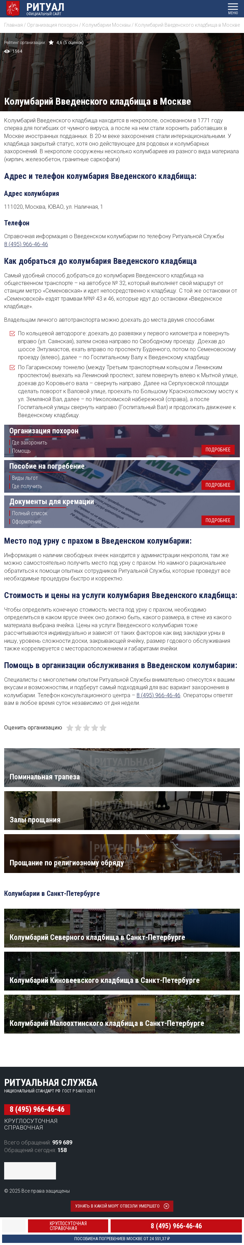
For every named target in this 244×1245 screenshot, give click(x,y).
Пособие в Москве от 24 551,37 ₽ (122, 1239)
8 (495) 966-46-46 (26, 244)
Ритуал (45, 7)
